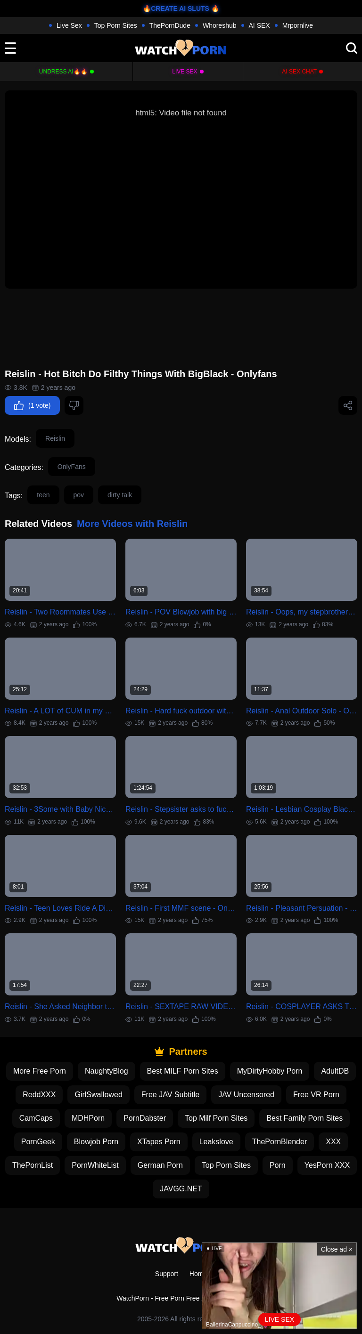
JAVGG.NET (181, 1189)
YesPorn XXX (327, 1165)
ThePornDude (169, 25)
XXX (333, 1142)
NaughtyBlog (106, 1071)
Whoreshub (220, 25)
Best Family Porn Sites (304, 1118)
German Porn (160, 1165)
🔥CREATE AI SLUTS (176, 8)
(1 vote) (32, 405)
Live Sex (69, 25)
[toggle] (10, 48)
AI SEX (259, 25)
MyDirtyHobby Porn (270, 1071)
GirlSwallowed (98, 1095)
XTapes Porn (159, 1142)
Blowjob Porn (96, 1142)
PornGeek (38, 1142)
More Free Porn (39, 1071)
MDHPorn (88, 1118)
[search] (351, 48)
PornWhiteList (95, 1165)
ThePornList (32, 1165)
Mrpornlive (297, 25)
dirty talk (119, 495)
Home (198, 1273)
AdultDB (335, 1071)
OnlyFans (72, 466)
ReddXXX (39, 1095)
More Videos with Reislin (132, 523)
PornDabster (144, 1118)
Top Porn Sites (115, 25)
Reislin (55, 438)
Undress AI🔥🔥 (63, 71)
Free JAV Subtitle (170, 1095)
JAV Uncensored (246, 1095)
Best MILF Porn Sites (182, 1071)
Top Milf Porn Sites (216, 1118)
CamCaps (36, 1118)
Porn (278, 1165)
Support (166, 1273)
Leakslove (216, 1142)
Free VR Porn (316, 1095)
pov (79, 495)
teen (43, 495)
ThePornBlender (279, 1142)
